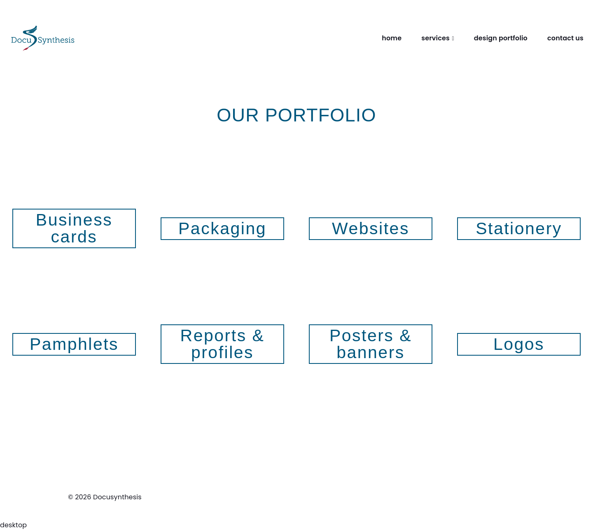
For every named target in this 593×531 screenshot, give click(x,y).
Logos (518, 344)
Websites (370, 228)
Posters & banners (370, 344)
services (435, 38)
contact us (565, 38)
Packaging (222, 228)
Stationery (519, 228)
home (392, 38)
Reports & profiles (222, 344)
